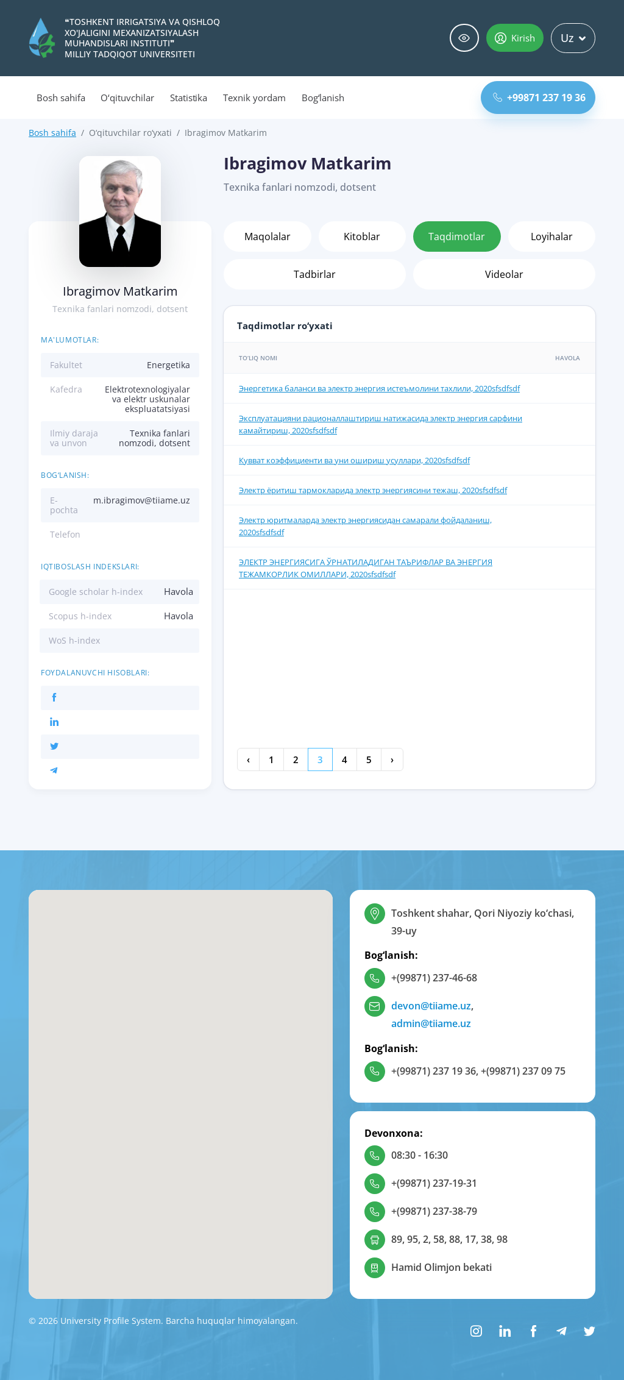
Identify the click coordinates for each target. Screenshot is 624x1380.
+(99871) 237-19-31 (434, 1183)
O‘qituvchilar (127, 97)
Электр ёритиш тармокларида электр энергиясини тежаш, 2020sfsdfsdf (373, 490)
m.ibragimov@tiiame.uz (141, 500)
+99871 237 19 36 (539, 97)
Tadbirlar (315, 274)
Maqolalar (267, 236)
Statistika (189, 97)
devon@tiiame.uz (431, 1005)
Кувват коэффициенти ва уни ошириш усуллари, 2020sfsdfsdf (354, 460)
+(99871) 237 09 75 (523, 1071)
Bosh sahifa (61, 97)
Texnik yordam (254, 97)
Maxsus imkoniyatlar (464, 38)
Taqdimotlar (456, 236)
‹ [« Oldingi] (248, 759)
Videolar (504, 274)
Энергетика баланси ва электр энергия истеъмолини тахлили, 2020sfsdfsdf (379, 388)
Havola (178, 591)
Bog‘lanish (323, 97)
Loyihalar (552, 236)
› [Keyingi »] (392, 759)
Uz (573, 37)
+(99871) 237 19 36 (433, 1071)
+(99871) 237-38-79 (434, 1211)
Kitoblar (362, 236)
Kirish (515, 38)
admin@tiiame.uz (431, 1023)
